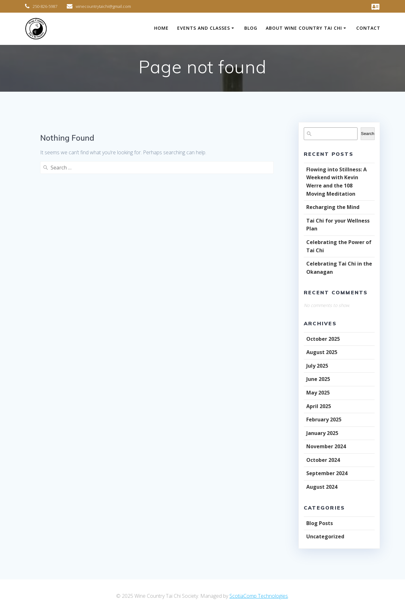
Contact (368, 28)
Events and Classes (203, 28)
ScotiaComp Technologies (258, 595)
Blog (250, 28)
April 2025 (318, 406)
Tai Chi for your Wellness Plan (338, 224)
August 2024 (321, 486)
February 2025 (323, 419)
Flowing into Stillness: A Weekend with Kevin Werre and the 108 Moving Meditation (336, 181)
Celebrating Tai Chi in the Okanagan (339, 267)
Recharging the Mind (332, 207)
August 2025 (321, 352)
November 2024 (326, 446)
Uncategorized (325, 536)
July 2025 (317, 365)
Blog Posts (319, 523)
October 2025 (323, 338)
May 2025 (318, 392)
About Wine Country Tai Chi (304, 28)
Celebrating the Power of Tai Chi (338, 246)
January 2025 (322, 433)
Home (161, 28)
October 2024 (323, 459)
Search (367, 133)
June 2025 (318, 379)
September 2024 (326, 473)
